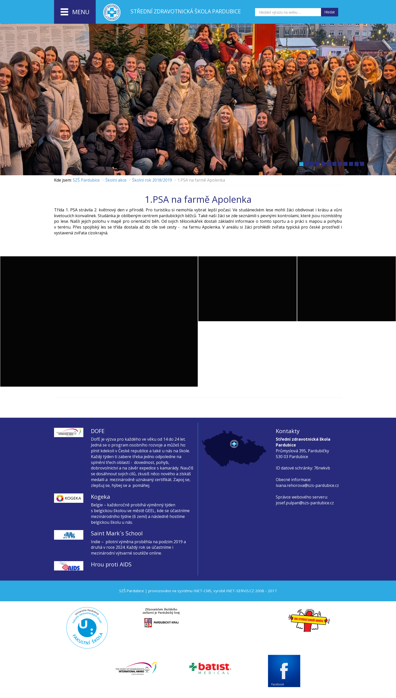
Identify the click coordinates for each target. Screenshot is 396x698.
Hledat (329, 12)
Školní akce (116, 180)
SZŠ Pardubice (86, 180)
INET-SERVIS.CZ (240, 590)
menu (75, 12)
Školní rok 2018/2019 (152, 180)
